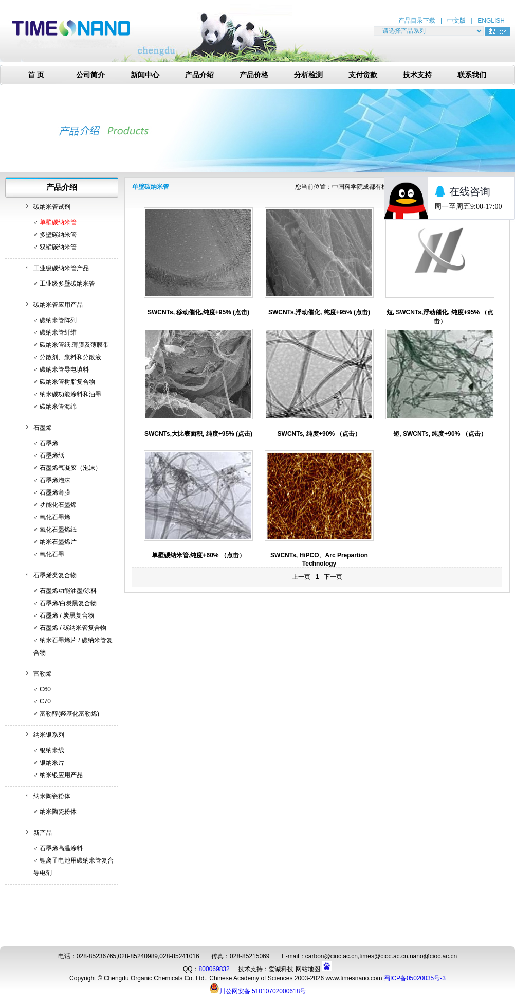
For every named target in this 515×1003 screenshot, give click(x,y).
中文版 (456, 20)
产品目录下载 (416, 20)
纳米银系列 (48, 734)
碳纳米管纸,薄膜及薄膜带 (74, 344)
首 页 (36, 75)
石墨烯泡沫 (55, 480)
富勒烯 (42, 673)
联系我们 (471, 75)
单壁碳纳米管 (58, 222)
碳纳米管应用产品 (58, 304)
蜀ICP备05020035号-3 (415, 978)
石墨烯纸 (52, 455)
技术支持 (417, 75)
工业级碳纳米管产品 (61, 268)
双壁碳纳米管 (58, 247)
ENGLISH (491, 20)
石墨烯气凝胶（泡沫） (70, 467)
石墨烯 (42, 427)
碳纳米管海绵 (58, 406)
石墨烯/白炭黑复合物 (68, 603)
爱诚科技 (281, 969)
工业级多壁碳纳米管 (67, 283)
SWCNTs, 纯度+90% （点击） (319, 433)
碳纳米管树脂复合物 (67, 381)
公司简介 (90, 75)
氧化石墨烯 (55, 517)
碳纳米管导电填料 (64, 369)
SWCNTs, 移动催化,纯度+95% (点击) (198, 312)
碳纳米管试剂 (51, 206)
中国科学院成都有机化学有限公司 (378, 186)
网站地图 (308, 969)
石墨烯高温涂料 (61, 848)
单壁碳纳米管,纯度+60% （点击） (198, 555)
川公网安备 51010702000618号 (257, 988)
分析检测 (308, 75)
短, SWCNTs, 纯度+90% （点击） (439, 433)
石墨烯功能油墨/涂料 (68, 590)
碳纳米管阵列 (58, 320)
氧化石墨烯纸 (58, 529)
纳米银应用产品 (61, 775)
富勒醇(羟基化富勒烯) (69, 713)
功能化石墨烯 (58, 504)
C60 (45, 689)
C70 (45, 701)
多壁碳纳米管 (58, 234)
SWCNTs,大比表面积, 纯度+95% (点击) (198, 433)
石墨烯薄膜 (55, 492)
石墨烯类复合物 (55, 575)
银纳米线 (52, 750)
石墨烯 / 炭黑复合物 (67, 615)
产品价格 (254, 75)
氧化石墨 (52, 554)
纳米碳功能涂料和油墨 (70, 394)
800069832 (214, 969)
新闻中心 (145, 75)
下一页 (333, 576)
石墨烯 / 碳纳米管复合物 (73, 627)
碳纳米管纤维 (58, 332)
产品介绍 (199, 75)
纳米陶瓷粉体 (51, 796)
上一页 (301, 576)
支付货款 (362, 75)
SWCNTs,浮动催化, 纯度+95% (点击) (319, 312)
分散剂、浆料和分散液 (70, 357)
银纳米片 (52, 762)
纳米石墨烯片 (58, 542)
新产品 (42, 832)
